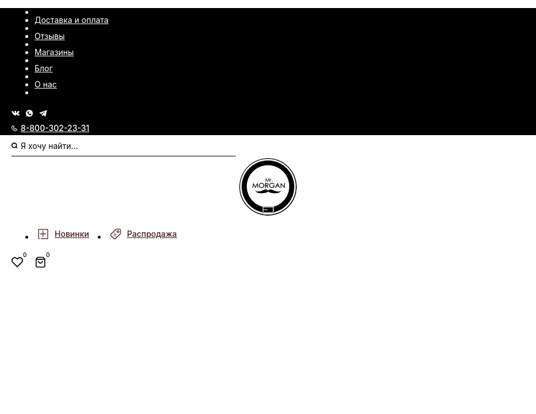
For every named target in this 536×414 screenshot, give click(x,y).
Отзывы (49, 36)
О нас (46, 84)
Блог (44, 68)
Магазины (54, 52)
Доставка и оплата (72, 20)
